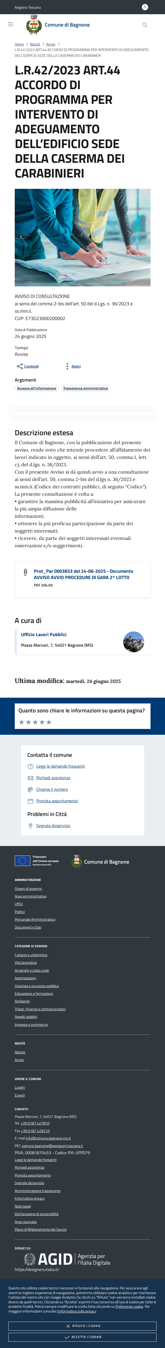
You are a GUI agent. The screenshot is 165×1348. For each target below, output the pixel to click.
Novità (35, 44)
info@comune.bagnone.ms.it (48, 1138)
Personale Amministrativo (35, 919)
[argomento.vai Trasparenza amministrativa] (85, 388)
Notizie (20, 1052)
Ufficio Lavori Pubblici (44, 634)
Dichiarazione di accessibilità (36, 1214)
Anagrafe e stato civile (32, 970)
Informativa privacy (30, 1198)
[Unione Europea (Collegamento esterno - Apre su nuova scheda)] (38, 861)
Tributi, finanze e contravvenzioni (40, 1009)
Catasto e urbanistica (31, 955)
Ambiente (22, 1001)
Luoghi (20, 1087)
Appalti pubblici (26, 1017)
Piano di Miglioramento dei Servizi (41, 1229)
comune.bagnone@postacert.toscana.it (52, 1146)
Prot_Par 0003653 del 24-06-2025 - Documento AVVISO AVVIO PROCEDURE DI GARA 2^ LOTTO (83, 574)
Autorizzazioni (25, 978)
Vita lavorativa (26, 962)
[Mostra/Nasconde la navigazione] (10, 24)
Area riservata (26, 1222)
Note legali (23, 1206)
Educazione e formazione (34, 993)
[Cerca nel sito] (145, 25)
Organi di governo (28, 888)
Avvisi (50, 44)
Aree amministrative (31, 896)
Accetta (82, 1337)
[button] (28, 7)
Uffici (19, 904)
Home (19, 44)
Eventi (20, 1095)
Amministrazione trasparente (38, 1191)
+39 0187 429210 (35, 1131)
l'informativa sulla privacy (76, 1311)
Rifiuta (82, 1326)
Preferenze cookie (129, 1306)
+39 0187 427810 (35, 1123)
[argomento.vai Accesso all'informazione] (36, 388)
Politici (20, 912)
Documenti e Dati (28, 927)
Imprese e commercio (31, 1024)
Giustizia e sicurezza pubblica (37, 986)
